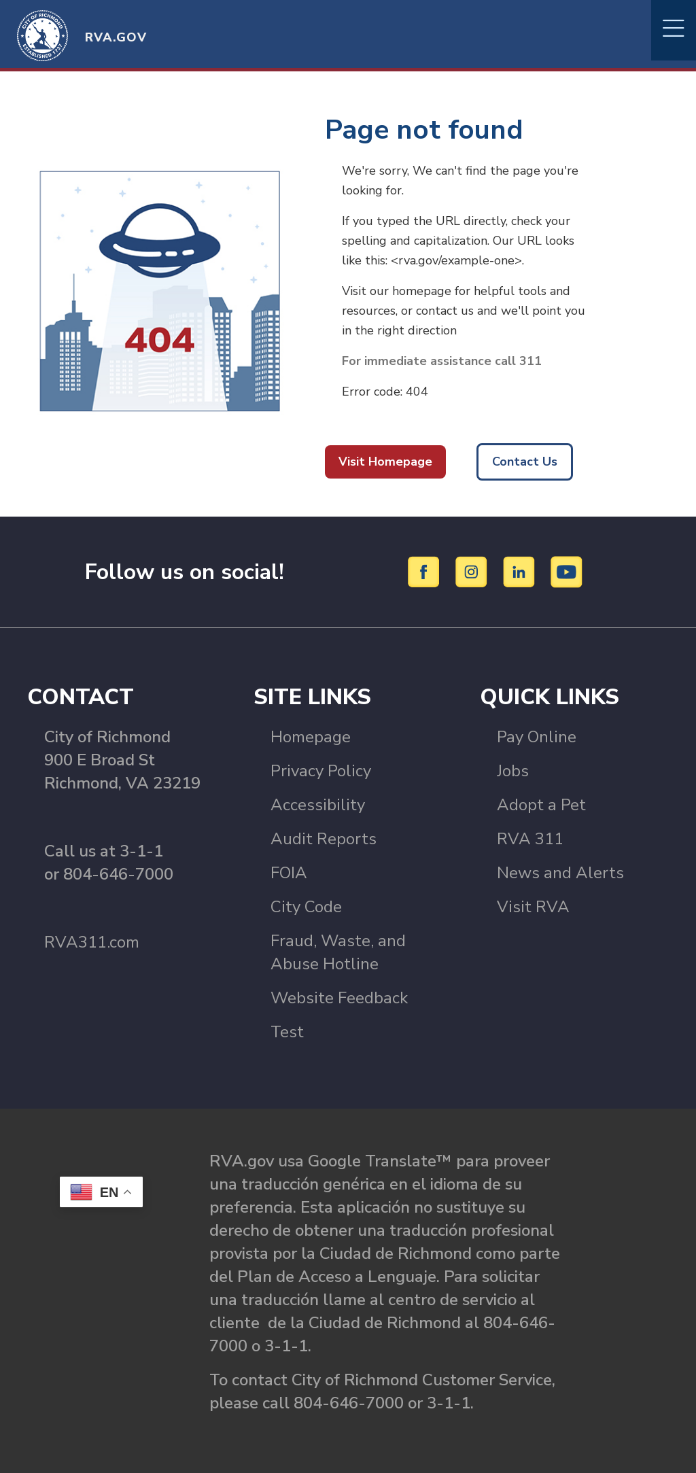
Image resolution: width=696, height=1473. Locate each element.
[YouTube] (567, 571)
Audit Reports (324, 839)
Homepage (311, 737)
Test (287, 1032)
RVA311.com (91, 942)
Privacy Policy (321, 771)
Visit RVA (533, 907)
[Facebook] (426, 571)
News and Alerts (560, 873)
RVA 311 (530, 839)
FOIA (289, 873)
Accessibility (318, 805)
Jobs (513, 771)
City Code (306, 907)
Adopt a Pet (541, 805)
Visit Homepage (385, 461)
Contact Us (524, 461)
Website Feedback (339, 998)
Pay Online (536, 737)
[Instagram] (473, 571)
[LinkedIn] (521, 571)
